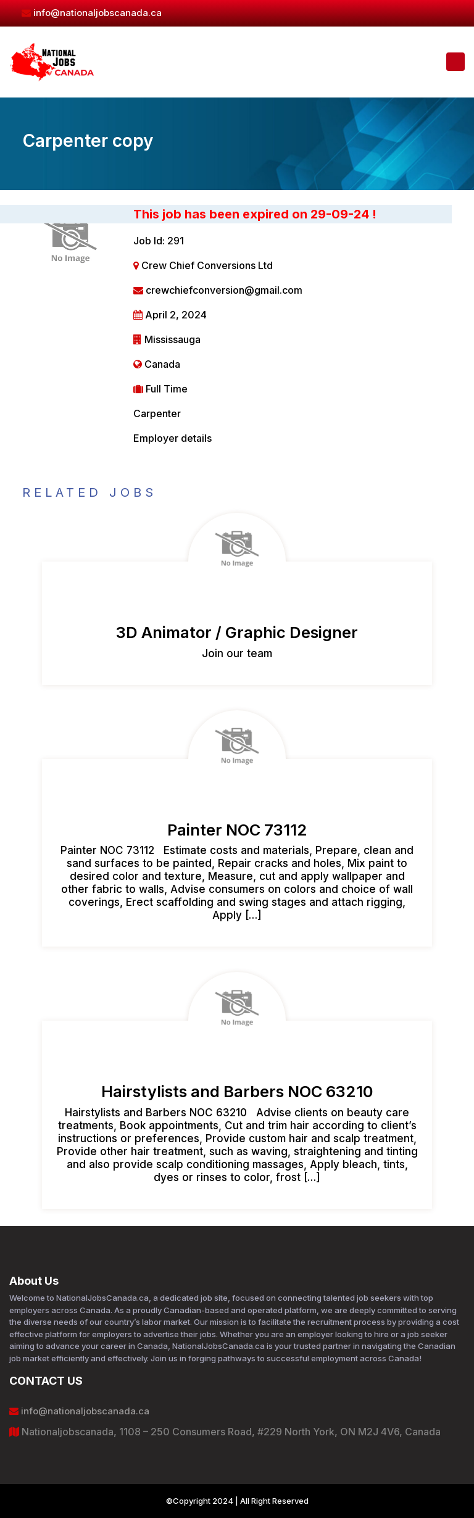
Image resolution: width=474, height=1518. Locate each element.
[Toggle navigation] (455, 61)
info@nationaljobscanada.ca (92, 13)
